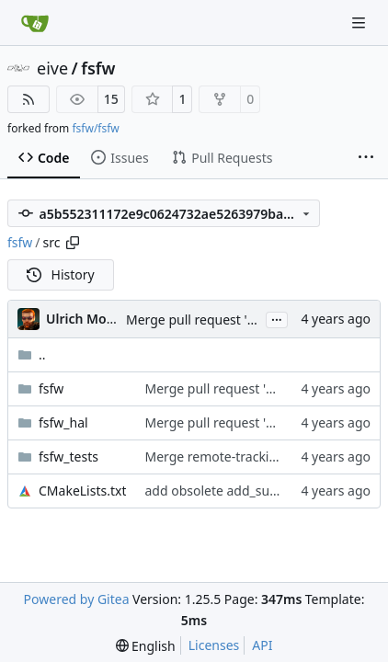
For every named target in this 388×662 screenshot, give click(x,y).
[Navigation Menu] (360, 22)
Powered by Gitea (77, 599)
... (276, 318)
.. (31, 354)
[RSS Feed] (28, 99)
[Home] (35, 23)
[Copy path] (72, 242)
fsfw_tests (68, 456)
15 (111, 99)
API (262, 645)
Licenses (214, 645)
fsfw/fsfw (95, 128)
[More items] (366, 158)
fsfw (98, 68)
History (61, 274)
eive (52, 68)
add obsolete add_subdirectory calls (252, 490)
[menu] (146, 646)
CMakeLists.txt (82, 490)
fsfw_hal (63, 422)
